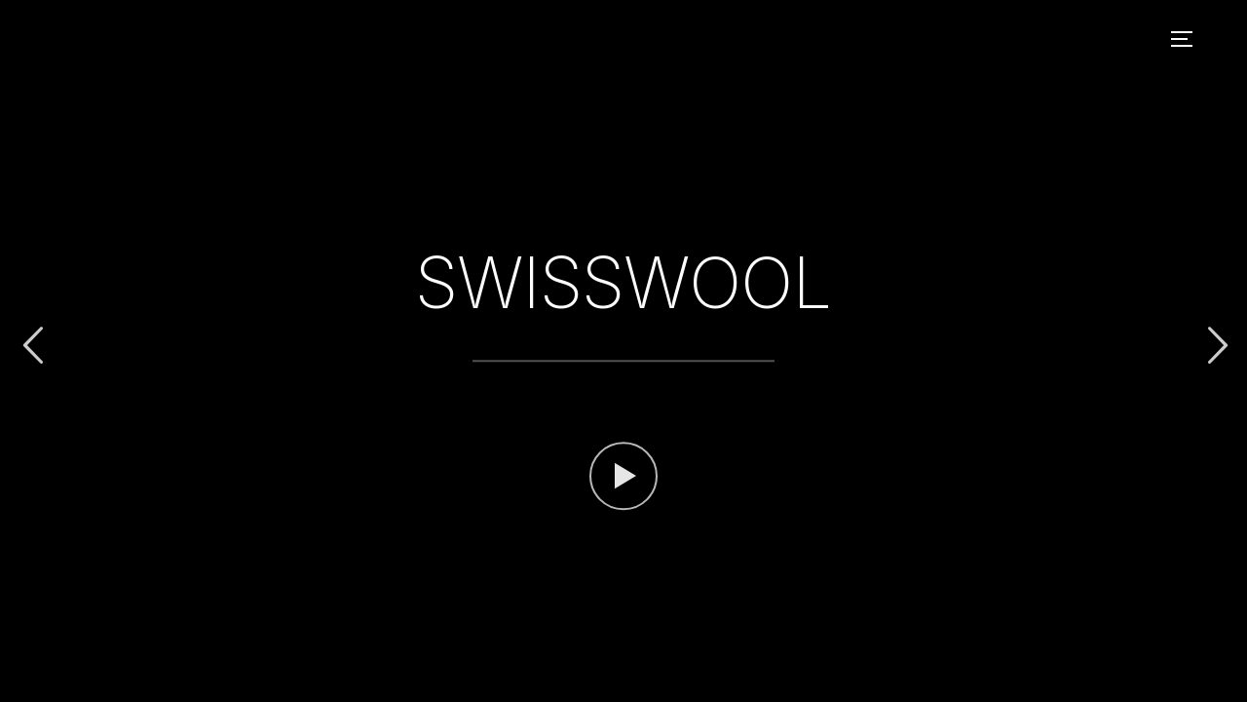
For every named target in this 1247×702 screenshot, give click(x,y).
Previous (32, 346)
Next (1214, 346)
